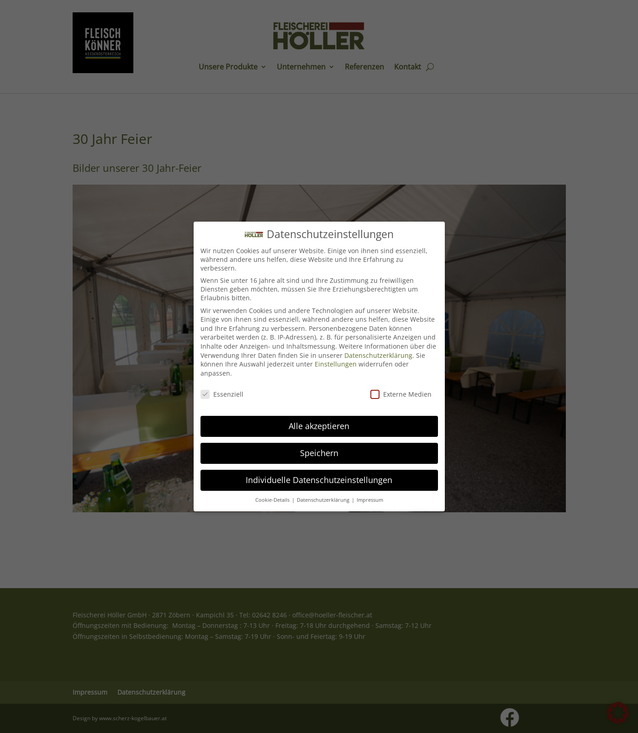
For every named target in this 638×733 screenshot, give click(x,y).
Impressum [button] (370, 494)
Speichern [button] (319, 446)
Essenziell (221, 388)
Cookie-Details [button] (273, 494)
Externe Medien (401, 388)
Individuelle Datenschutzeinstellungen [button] (319, 473)
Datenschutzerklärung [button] (324, 494)
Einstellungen (336, 358)
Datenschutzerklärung (378, 349)
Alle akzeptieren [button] (319, 419)
